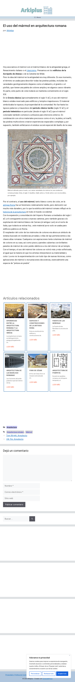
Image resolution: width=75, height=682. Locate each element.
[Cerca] (69, 655)
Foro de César (35, 370)
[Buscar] (32, 518)
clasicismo (31, 70)
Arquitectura (12, 427)
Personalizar (35, 673)
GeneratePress (47, 679)
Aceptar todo (62, 673)
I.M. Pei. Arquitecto (14, 439)
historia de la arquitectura (14, 212)
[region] (48, 666)
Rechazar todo (49, 673)
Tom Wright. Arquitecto (16, 435)
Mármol (29, 432)
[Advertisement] (37, 50)
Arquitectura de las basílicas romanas (14, 373)
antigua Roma (9, 205)
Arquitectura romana (15, 432)
